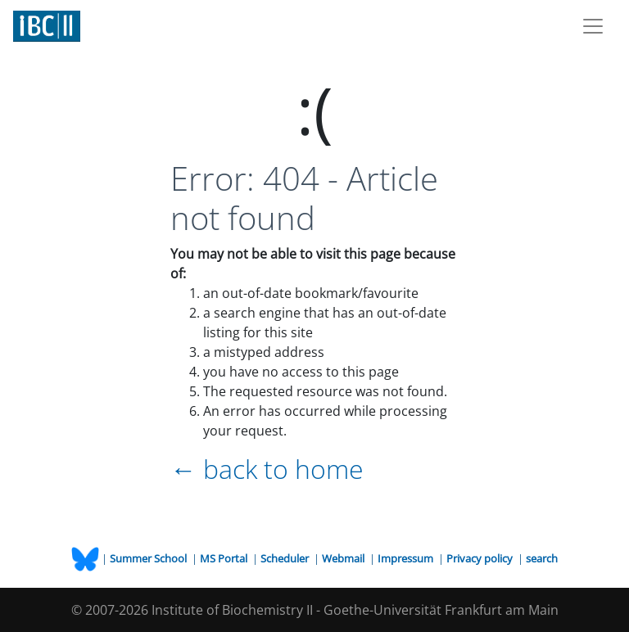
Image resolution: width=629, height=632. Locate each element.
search (542, 558)
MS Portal (225, 558)
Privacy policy (480, 558)
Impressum (407, 558)
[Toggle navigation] (593, 26)
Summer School (149, 558)
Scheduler (285, 558)
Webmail (344, 558)
